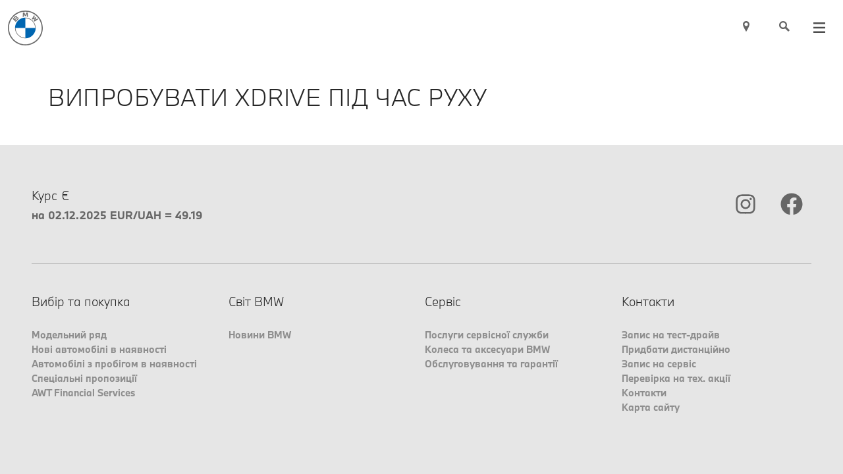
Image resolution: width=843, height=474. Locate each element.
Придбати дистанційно (676, 349)
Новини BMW (260, 335)
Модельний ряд (69, 335)
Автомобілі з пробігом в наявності (114, 363)
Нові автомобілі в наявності (99, 349)
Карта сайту (651, 407)
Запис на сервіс (659, 363)
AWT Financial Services (83, 392)
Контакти (644, 392)
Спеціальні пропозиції (84, 378)
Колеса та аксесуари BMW (487, 349)
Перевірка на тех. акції (676, 378)
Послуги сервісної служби (487, 335)
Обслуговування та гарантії (491, 363)
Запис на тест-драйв (671, 335)
